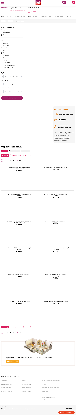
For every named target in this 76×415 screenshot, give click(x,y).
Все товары (4, 150)
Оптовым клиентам (46, 16)
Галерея (24, 380)
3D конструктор (26, 387)
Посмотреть (12, 98)
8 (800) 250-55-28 (15, 8)
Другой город (4, 7)
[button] (2, 2)
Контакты (69, 16)
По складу (5, 155)
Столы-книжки (25, 150)
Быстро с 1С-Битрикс (65, 412)
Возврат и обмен (59, 16)
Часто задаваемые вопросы (50, 387)
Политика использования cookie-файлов (49, 399)
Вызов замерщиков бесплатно (51, 380)
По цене (27, 155)
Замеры (9, 16)
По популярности (16, 155)
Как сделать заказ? (6, 384)
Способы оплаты (32, 16)
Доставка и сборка (20, 16)
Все (20, 160)
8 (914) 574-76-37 (33, 8)
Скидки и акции (26, 384)
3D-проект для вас (12, 361)
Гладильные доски (14, 150)
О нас (2, 16)
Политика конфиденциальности (48, 392)
